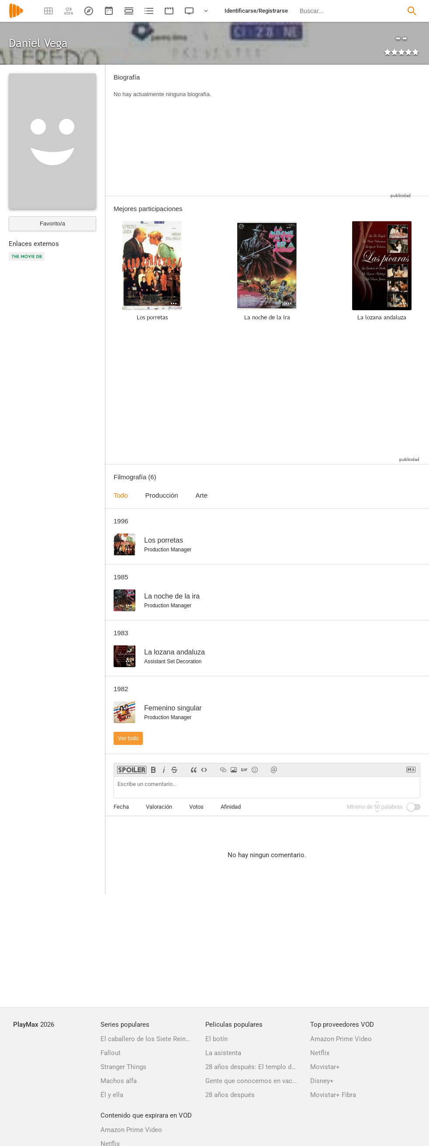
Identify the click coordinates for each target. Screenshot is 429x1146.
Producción (161, 495)
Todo (121, 495)
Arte (202, 495)
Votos (196, 806)
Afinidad (231, 806)
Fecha (121, 806)
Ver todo (128, 738)
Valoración (159, 806)
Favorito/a (52, 223)
